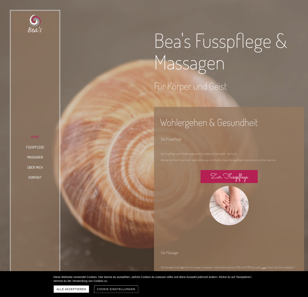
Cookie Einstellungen (116, 289)
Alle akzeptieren (71, 289)
